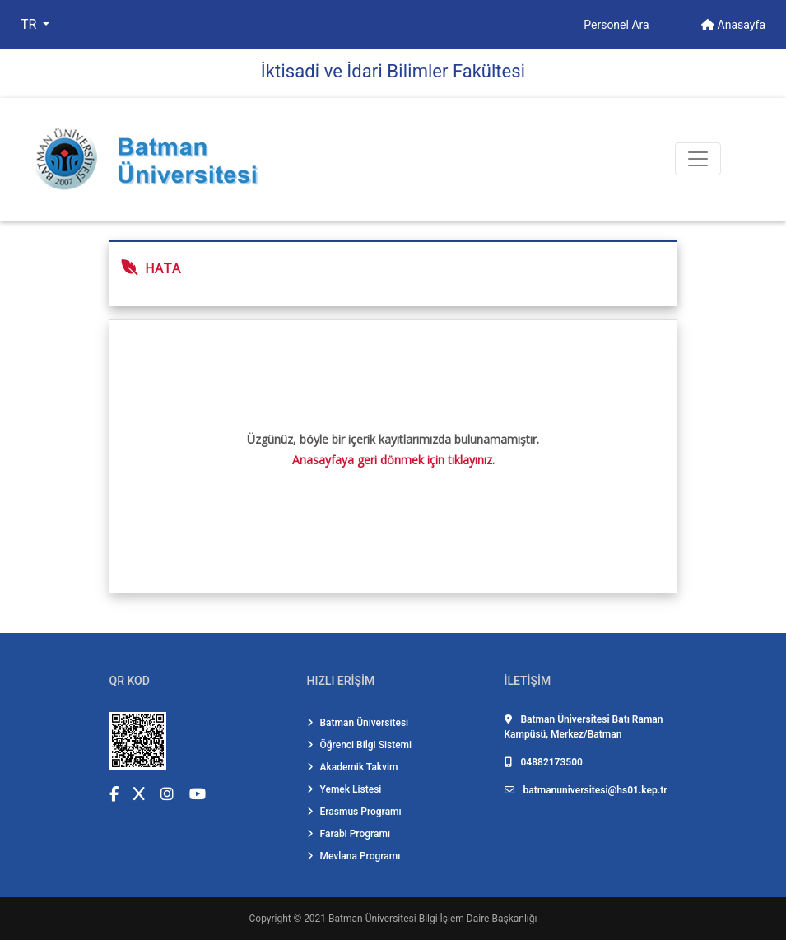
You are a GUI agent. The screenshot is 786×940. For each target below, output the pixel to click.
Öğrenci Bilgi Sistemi (359, 745)
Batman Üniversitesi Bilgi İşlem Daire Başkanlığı (432, 918)
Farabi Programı (349, 834)
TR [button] (30, 24)
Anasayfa (733, 24)
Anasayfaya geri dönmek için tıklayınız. (393, 460)
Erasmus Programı (354, 811)
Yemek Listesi (344, 789)
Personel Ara (618, 24)
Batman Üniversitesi (358, 722)
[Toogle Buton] (698, 158)
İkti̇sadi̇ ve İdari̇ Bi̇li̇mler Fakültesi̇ (393, 71)
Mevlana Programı (354, 856)
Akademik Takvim (352, 767)
